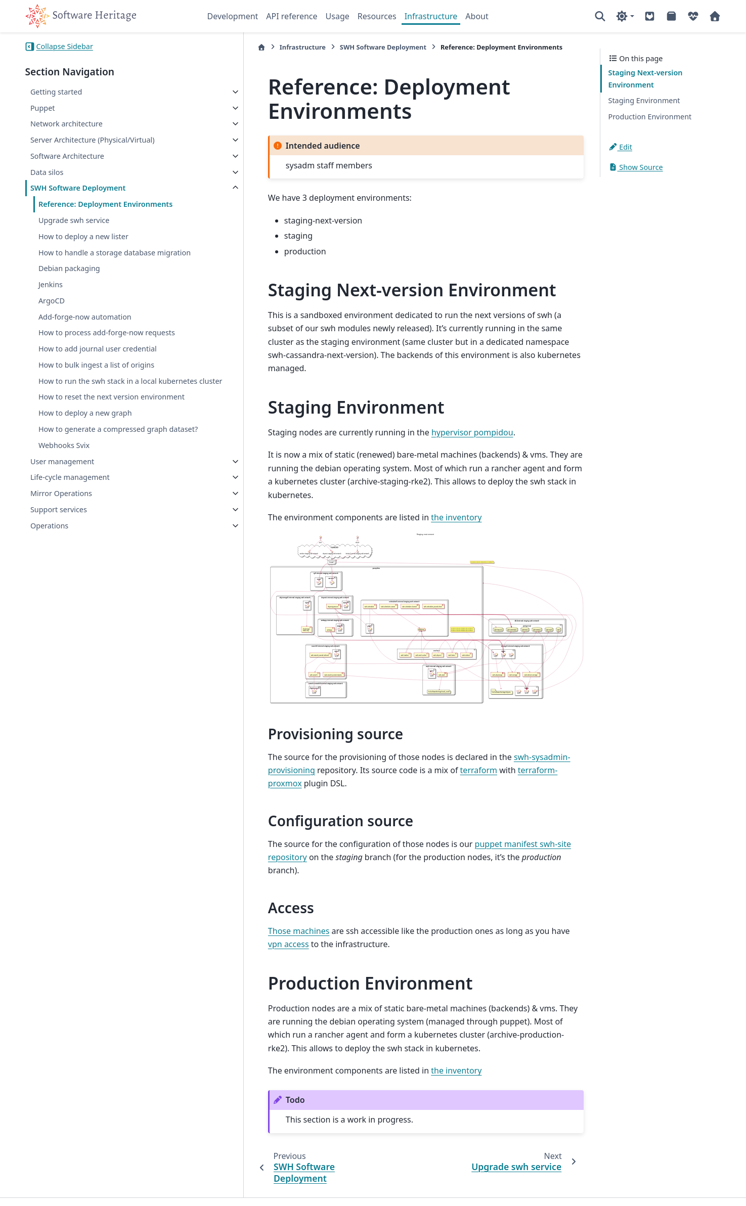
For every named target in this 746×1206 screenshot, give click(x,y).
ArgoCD (51, 313)
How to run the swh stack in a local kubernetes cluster (97, 399)
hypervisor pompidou (424, 418)
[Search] (600, 16)
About (476, 16)
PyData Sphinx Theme (652, 1182)
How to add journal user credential (97, 361)
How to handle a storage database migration (96, 259)
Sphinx (93, 1191)
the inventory (407, 491)
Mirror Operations (61, 529)
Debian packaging (69, 280)
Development (232, 16)
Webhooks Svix (64, 481)
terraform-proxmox (456, 769)
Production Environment (650, 116)
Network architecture (66, 123)
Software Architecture (67, 156)
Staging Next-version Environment (645, 79)
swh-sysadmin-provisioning (517, 756)
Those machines (250, 903)
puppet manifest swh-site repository (494, 829)
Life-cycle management (70, 513)
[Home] (213, 47)
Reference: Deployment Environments (105, 204)
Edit (620, 147)
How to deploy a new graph (85, 437)
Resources (377, 16)
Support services (58, 545)
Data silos (47, 172)
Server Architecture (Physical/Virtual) (92, 140)
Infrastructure (431, 16)
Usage (337, 16)
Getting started (56, 92)
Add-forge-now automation (84, 328)
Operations (49, 561)
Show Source (635, 167)
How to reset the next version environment (111, 421)
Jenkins (50, 296)
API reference (291, 16)
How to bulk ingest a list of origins (96, 377)
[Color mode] (625, 16)
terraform (380, 769)
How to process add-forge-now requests (106, 344)
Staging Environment (644, 100)
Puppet (42, 108)
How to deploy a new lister (83, 236)
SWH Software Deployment (77, 188)
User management (62, 497)
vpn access (543, 903)
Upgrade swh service (74, 220)
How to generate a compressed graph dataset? (102, 459)
